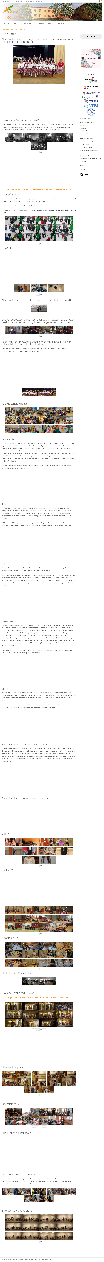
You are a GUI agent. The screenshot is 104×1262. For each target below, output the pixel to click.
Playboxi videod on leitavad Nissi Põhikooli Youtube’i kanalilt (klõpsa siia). (39, 997)
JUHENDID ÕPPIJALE (87, 134)
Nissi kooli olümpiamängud (88, 153)
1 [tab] (88, 74)
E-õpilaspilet (84, 131)
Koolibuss (31, 1)
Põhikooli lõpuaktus (86, 147)
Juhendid (24, 1)
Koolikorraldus (28, 24)
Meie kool (16, 24)
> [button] (98, 58)
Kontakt (61, 24)
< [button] (83, 58)
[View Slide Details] (91, 58)
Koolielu (51, 24)
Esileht (6, 24)
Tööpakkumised (40, 1)
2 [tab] (91, 74)
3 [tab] (93, 74)
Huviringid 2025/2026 (87, 122)
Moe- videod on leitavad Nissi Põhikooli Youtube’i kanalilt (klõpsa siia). (39, 189)
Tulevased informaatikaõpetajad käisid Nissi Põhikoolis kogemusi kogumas (90, 158)
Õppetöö (41, 24)
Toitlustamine (15, 1)
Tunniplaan (5, 1)
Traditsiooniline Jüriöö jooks (89, 150)
